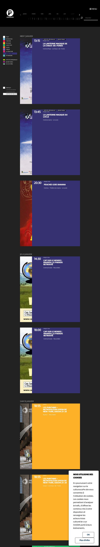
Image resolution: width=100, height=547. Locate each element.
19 (56, 19)
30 (77, 19)
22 (62, 19)
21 (60, 19)
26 (69, 19)
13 (44, 19)
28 (73, 19)
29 (75, 19)
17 (52, 19)
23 (64, 19)
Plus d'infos (84, 540)
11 (40, 19)
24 (65, 19)
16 (50, 19)
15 (48, 19)
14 (46, 19)
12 (42, 19)
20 (58, 19)
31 (79, 19)
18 (54, 19)
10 (38, 19)
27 (71, 19)
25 (67, 19)
